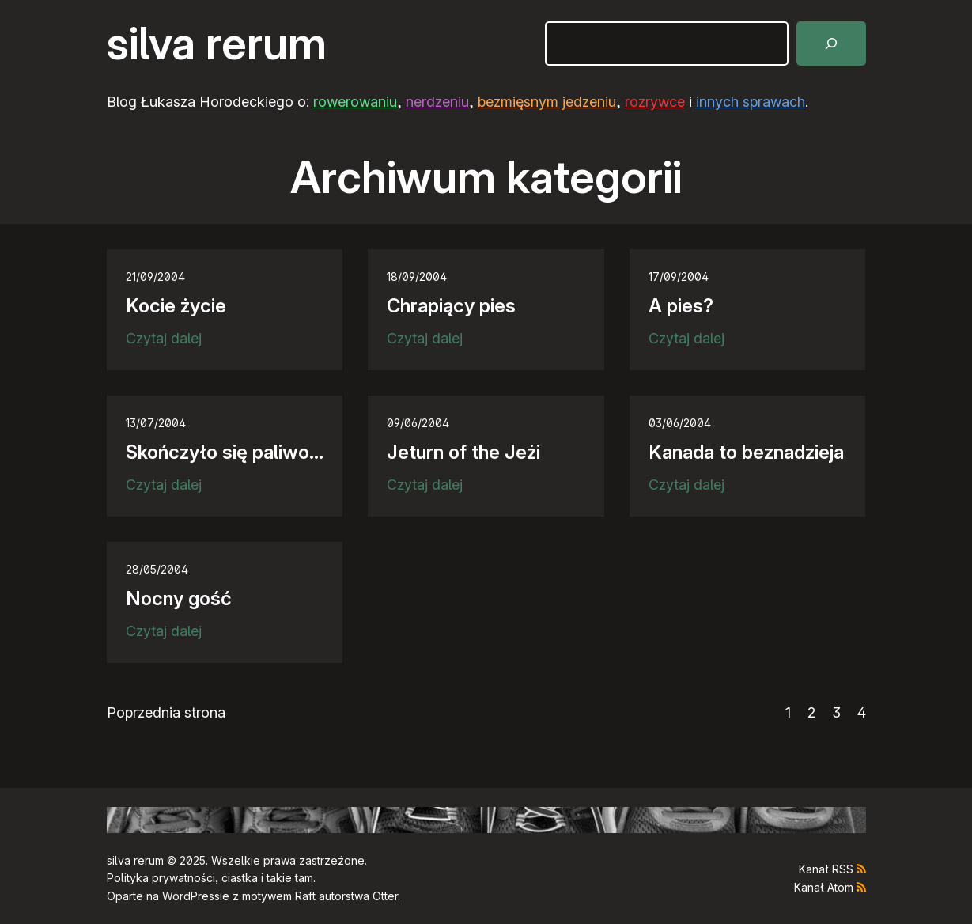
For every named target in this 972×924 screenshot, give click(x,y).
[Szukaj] (831, 43)
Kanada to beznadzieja (746, 452)
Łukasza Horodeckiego (217, 101)
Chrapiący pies (451, 305)
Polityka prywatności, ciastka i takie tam (210, 877)
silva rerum (217, 43)
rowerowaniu (355, 101)
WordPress (191, 896)
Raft (305, 896)
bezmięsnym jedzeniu (547, 101)
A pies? (681, 305)
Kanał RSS (826, 869)
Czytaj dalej (164, 339)
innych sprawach (750, 101)
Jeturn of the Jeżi (463, 452)
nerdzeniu (437, 101)
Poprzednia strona (166, 712)
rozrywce (655, 101)
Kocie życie (176, 305)
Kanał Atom (823, 887)
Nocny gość (179, 598)
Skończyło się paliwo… (224, 452)
